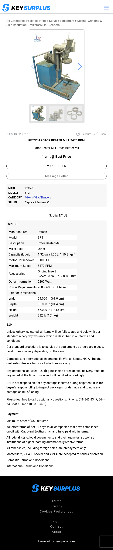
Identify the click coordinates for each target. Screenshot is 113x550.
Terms (57, 501)
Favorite (83, 134)
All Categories (15, 21)
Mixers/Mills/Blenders (45, 25)
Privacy (57, 506)
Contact (56, 526)
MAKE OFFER (56, 166)
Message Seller (56, 176)
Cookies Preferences (56, 511)
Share (100, 134)
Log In (56, 521)
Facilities (32, 21)
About (56, 532)
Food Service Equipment (58, 21)
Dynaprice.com (65, 541)
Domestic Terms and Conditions (28, 460)
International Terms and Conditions (29, 466)
